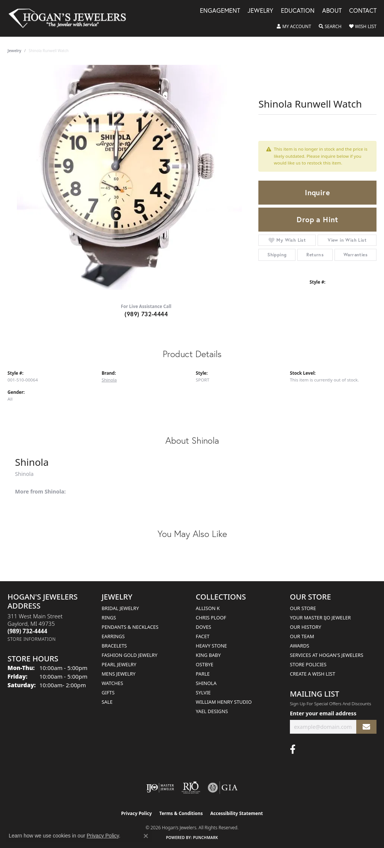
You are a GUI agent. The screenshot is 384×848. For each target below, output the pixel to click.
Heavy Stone (211, 645)
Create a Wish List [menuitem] (312, 673)
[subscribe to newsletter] (366, 727)
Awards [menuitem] (299, 645)
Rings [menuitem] (109, 617)
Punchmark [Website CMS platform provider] (205, 837)
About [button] (332, 11)
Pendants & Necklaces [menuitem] (130, 627)
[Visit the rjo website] (191, 787)
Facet (203, 636)
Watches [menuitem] (112, 683)
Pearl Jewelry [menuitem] (119, 664)
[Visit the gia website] (223, 787)
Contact (362, 11)
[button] (294, 26)
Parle (203, 673)
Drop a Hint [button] (317, 219)
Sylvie (203, 692)
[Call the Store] (27, 631)
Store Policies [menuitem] (308, 664)
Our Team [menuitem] (302, 636)
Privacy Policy (136, 813)
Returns (315, 254)
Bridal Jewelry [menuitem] (120, 608)
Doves (203, 627)
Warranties (356, 254)
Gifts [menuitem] (108, 692)
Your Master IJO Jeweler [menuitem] (320, 617)
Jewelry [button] (260, 11)
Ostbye (204, 664)
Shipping (276, 254)
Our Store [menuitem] (303, 608)
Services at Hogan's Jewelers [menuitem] (326, 655)
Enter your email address (323, 713)
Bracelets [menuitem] (114, 645)
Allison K (208, 608)
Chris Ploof (211, 617)
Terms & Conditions (181, 813)
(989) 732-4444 (146, 314)
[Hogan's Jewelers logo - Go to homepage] (71, 18)
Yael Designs (212, 711)
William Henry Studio (224, 701)
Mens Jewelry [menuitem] (118, 673)
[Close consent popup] (146, 836)
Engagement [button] (220, 11)
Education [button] (298, 11)
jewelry (14, 50)
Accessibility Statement (236, 813)
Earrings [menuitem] (113, 636)
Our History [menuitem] (305, 627)
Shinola (109, 380)
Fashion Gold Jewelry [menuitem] (130, 655)
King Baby (208, 655)
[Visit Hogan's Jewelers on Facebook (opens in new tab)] (293, 749)
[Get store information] (32, 639)
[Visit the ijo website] (160, 787)
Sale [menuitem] (107, 701)
